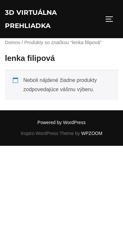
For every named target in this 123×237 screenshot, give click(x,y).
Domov (12, 42)
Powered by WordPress (61, 122)
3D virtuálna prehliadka (31, 19)
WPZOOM (92, 133)
